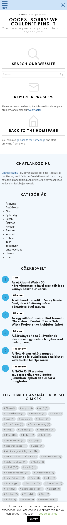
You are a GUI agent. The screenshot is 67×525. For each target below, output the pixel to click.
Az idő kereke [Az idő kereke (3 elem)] (15, 414)
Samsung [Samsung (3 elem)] (12, 483)
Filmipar (10, 226)
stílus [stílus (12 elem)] (11, 489)
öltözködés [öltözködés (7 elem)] (48, 499)
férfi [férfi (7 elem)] (9, 430)
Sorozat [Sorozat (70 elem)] (33, 483)
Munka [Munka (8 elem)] (38, 462)
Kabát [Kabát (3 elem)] (28, 435)
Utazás (10, 253)
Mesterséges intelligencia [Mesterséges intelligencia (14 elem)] (22, 451)
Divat (8, 211)
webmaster (34, 110)
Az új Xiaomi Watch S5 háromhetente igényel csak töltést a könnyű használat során (38, 286)
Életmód (10, 222)
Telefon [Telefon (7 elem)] (12, 494)
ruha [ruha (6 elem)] (50, 478)
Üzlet (9, 257)
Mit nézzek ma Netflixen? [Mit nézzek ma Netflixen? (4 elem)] (21, 457)
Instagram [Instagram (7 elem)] (46, 430)
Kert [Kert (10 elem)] (45, 435)
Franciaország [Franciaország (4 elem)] (40, 424)
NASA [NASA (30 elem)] (12, 467)
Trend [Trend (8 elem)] (29, 494)
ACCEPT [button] (33, 519)
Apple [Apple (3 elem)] (27, 408)
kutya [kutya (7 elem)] (35, 440)
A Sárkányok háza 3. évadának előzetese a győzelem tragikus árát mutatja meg (37, 339)
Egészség (11, 215)
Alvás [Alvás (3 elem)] (11, 408)
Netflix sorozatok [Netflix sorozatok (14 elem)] (17, 473)
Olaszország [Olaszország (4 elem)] (45, 473)
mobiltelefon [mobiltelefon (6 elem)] (52, 457)
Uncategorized (14, 249)
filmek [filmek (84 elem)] (43, 419)
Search (61, 75)
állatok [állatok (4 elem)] (28, 499)
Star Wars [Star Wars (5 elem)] (54, 483)
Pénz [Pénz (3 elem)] (35, 478)
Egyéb (9, 219)
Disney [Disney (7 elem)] (26, 419)
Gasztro (10, 230)
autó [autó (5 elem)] (43, 408)
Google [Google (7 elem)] (26, 430)
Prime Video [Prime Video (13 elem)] (15, 478)
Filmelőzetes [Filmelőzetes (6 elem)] (14, 424)
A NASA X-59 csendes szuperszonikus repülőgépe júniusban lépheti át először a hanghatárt (33, 376)
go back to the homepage (31, 140)
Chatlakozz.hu (10, 172)
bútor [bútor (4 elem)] (57, 414)
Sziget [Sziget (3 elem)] (54, 489)
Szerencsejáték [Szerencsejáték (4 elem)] (32, 489)
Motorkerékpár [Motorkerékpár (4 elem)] (16, 462)
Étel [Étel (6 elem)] (45, 494)
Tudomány (12, 245)
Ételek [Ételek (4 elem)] (11, 499)
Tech (8, 241)
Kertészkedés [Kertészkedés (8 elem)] (15, 440)
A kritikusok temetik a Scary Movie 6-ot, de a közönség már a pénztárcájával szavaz (37, 303)
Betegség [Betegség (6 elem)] (38, 414)
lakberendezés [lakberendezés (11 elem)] (16, 446)
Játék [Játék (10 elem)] (11, 435)
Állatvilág (11, 203)
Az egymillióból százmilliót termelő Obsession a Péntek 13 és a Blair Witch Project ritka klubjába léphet (37, 321)
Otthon (10, 238)
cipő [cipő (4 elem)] (10, 419)
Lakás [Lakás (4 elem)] (38, 446)
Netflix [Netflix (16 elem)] (30, 467)
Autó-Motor (12, 207)
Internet (10, 234)
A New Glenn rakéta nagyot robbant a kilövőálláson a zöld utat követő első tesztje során (38, 357)
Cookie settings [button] (47, 513)
